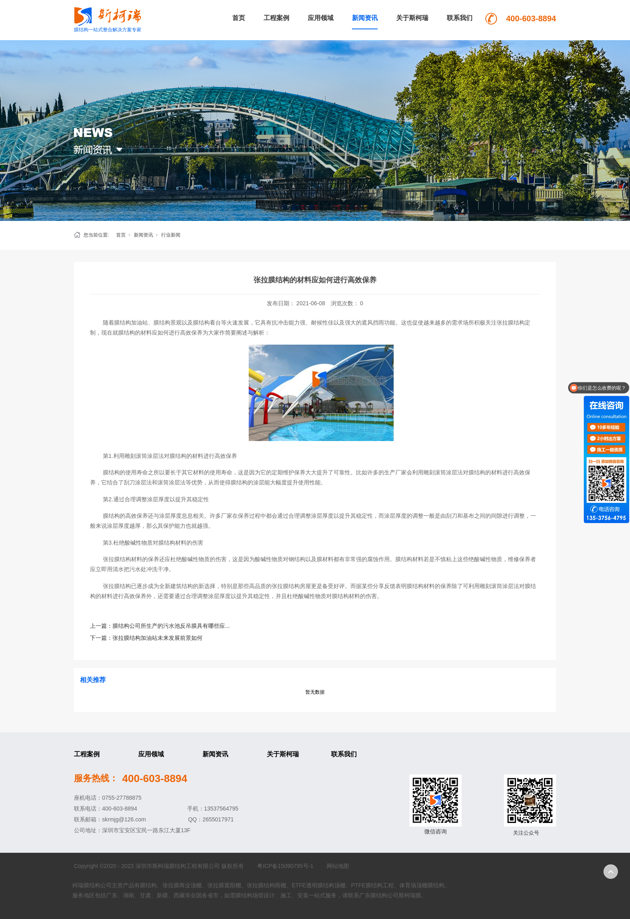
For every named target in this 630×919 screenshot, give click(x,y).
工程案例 (276, 17)
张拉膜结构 (117, 559)
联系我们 (459, 17)
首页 (238, 17)
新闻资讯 (365, 17)
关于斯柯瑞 (412, 17)
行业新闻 (170, 235)
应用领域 (320, 17)
